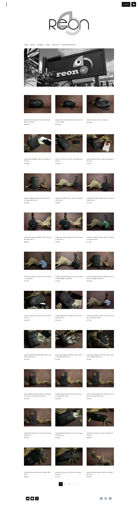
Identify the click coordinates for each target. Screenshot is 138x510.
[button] (126, 4)
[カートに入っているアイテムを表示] (133, 4)
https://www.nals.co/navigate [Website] (110, 498)
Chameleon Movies (69, 45)
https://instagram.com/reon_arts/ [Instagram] (105, 498)
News (48, 45)
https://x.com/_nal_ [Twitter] (101, 498)
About (32, 45)
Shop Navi (56, 45)
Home (26, 45)
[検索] (4, 4)
